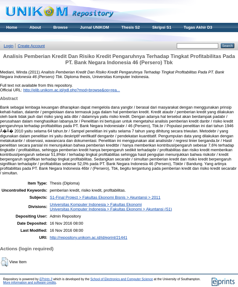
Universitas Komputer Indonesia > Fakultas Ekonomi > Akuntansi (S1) (111, 209)
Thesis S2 (130, 27)
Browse (60, 27)
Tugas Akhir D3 (198, 27)
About (35, 27)
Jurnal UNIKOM (94, 27)
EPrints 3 (46, 279)
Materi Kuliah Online (25, 36)
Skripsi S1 (161, 27)
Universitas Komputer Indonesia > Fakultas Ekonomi (96, 204)
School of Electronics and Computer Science (121, 279)
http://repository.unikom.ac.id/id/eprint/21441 (88, 237)
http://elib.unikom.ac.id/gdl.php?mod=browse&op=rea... (71, 90)
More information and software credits (29, 282)
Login (8, 46)
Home (11, 27)
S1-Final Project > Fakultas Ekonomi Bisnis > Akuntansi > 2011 (105, 197)
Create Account (31, 46)
